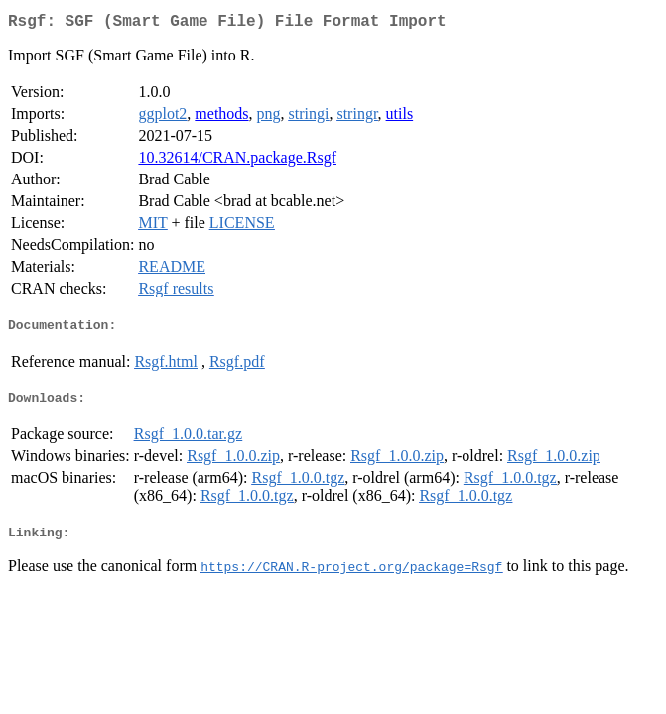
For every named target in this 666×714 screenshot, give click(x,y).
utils (400, 117)
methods (221, 117)
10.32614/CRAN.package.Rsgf (237, 161)
